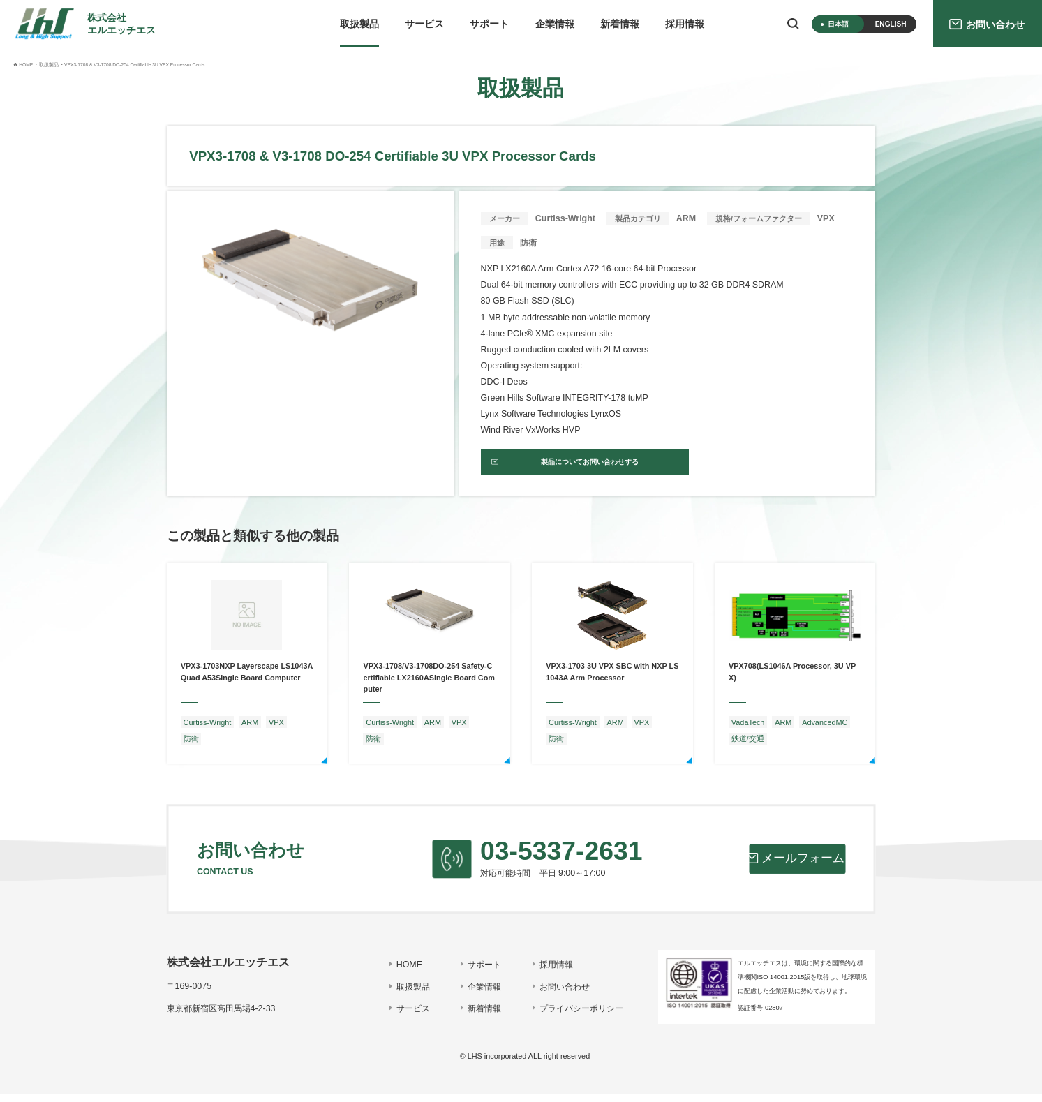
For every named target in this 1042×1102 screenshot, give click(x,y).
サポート (489, 23)
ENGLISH (891, 24)
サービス (424, 23)
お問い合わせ (558, 995)
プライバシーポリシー (574, 1017)
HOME (402, 973)
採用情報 (684, 23)
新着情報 (619, 23)
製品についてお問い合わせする (569, 467)
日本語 (838, 24)
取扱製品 (359, 23)
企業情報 (554, 23)
